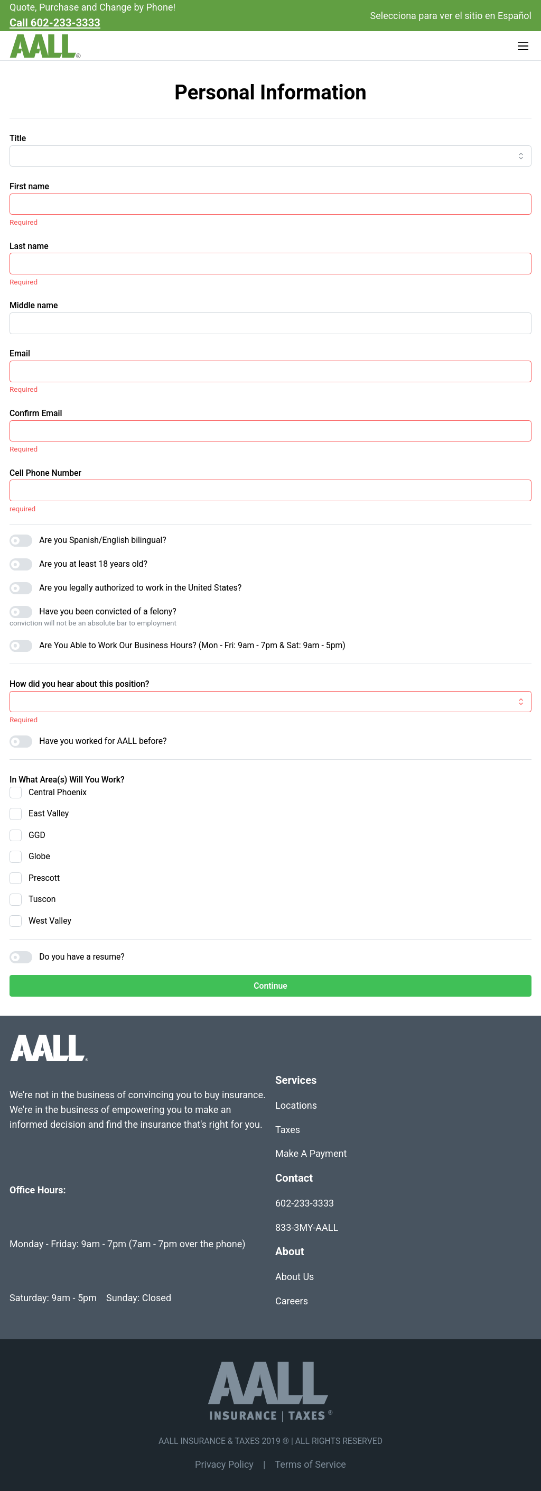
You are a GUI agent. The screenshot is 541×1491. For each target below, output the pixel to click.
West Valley (50, 921)
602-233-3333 (304, 1203)
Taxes (287, 1129)
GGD (37, 835)
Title (18, 138)
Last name (29, 246)
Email (20, 353)
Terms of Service (310, 1464)
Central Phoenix (58, 792)
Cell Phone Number (45, 473)
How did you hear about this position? (80, 684)
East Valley (49, 813)
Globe (39, 856)
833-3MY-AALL (306, 1227)
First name (29, 186)
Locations (296, 1105)
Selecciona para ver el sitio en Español (450, 15)
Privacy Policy (224, 1464)
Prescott (44, 878)
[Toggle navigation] (523, 46)
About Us (294, 1276)
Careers (291, 1300)
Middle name (34, 305)
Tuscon (42, 899)
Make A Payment (311, 1153)
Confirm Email (36, 413)
